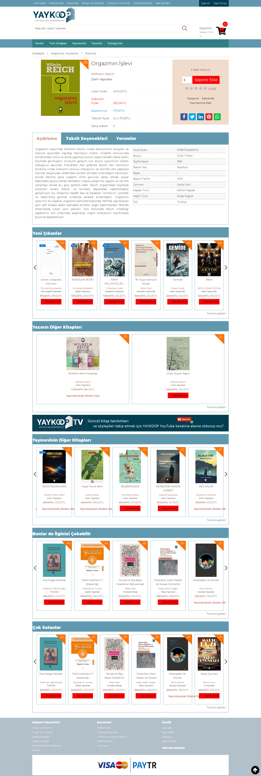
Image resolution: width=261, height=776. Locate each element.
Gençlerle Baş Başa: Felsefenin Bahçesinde (146, 665)
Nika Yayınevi (206, 579)
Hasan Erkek (130, 482)
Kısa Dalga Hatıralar (92, 567)
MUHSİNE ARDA (168, 482)
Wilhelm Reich (83, 382)
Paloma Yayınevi (51, 291)
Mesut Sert (177, 288)
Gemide (209, 279)
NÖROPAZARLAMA (92, 473)
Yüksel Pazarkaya (206, 482)
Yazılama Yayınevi (145, 291)
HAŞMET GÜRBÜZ (54, 482)
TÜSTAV (92, 579)
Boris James (209, 669)
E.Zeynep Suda (146, 288)
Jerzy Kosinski (54, 576)
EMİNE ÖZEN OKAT (92, 482)
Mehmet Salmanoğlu (92, 576)
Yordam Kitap (168, 579)
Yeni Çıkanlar (47, 233)
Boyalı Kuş (54, 567)
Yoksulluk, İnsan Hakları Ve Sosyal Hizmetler (177, 665)
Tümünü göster (216, 313)
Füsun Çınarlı (209, 288)
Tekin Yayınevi (114, 291)
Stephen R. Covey (130, 576)
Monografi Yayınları (83, 291)
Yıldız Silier (168, 576)
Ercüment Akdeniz (114, 288)
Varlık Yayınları (130, 579)
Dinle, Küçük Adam (178, 373)
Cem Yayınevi (83, 385)
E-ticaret (122, 771)
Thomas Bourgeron (82, 288)
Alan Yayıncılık (209, 291)
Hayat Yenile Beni (130, 473)
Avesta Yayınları (209, 673)
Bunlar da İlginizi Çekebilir (61, 521)
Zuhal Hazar (51, 288)
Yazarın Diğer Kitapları (57, 327)
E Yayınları (54, 579)
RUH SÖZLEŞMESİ (54, 473)
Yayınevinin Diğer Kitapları (61, 427)
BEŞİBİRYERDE (168, 473)
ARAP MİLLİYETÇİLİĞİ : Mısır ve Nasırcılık (145, 283)
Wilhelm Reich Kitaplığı (82, 373)
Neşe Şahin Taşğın (206, 576)
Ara (184, 28)
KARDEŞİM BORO (114, 279)
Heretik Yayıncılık (177, 291)
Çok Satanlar (46, 614)
